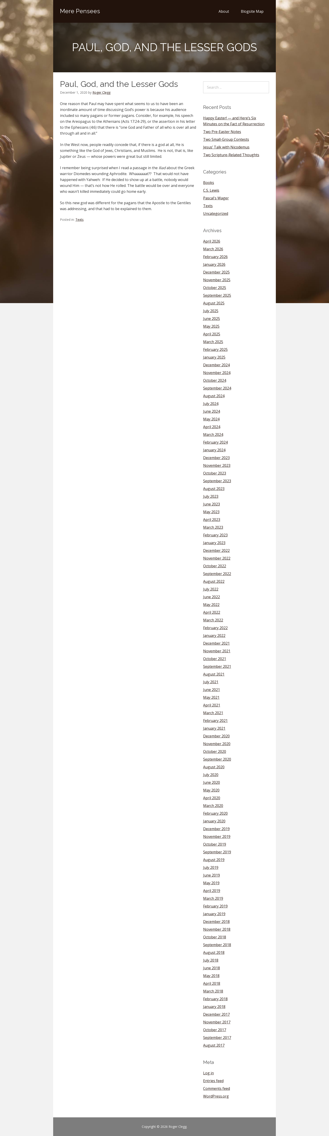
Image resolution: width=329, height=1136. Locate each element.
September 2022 (217, 573)
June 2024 (211, 411)
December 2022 (216, 550)
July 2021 (210, 681)
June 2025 (211, 318)
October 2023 (214, 473)
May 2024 (211, 419)
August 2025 (213, 303)
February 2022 (215, 627)
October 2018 (214, 937)
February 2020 (215, 813)
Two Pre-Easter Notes (222, 131)
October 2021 (214, 658)
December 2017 (216, 1014)
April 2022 (211, 612)
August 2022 (213, 581)
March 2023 (213, 527)
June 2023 (211, 504)
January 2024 (214, 449)
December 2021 (216, 643)
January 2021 (214, 728)
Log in (208, 1073)
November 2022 (216, 558)
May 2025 (211, 326)
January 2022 (214, 635)
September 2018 (217, 944)
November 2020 (216, 743)
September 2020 (217, 759)
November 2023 (216, 465)
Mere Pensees (80, 11)
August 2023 (213, 488)
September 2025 (217, 295)
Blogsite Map (252, 11)
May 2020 (211, 790)
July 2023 (210, 496)
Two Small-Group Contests (226, 139)
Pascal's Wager (216, 198)
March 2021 (213, 712)
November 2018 (216, 929)
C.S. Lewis (211, 190)
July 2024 (210, 403)
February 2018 (215, 998)
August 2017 (213, 1045)
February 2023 (215, 535)
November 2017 (216, 1022)
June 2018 (211, 967)
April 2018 (211, 983)
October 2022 (214, 565)
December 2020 (216, 736)
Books (208, 182)
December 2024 (216, 364)
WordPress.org (216, 1096)
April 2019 (211, 890)
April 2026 (211, 241)
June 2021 (211, 689)
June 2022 (211, 596)
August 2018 (213, 952)
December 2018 (216, 921)
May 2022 (211, 604)
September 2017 (217, 1037)
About (224, 11)
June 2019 (211, 875)
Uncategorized (215, 213)
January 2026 (214, 264)
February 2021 (215, 720)
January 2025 (214, 357)
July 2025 (210, 310)
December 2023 (216, 457)
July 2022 (210, 589)
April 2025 (211, 334)
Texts (79, 219)
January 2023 (214, 542)
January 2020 (214, 821)
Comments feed (216, 1088)
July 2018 (210, 960)
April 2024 (211, 426)
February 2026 (215, 256)
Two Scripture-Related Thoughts (231, 154)
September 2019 (217, 852)
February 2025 (215, 349)
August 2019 (213, 859)
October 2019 (214, 844)
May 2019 (211, 882)
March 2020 (213, 805)
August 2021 (213, 674)
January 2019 (214, 913)
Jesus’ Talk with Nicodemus (226, 147)
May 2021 (211, 697)
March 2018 (213, 991)
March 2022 (213, 620)
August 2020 (213, 766)
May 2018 (211, 975)
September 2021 (217, 666)
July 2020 (210, 774)
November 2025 (216, 279)
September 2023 (217, 480)
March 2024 (213, 434)
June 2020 (211, 782)
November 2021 (216, 650)
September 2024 (217, 388)
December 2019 (216, 828)
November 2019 (216, 836)
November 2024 (216, 372)
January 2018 (214, 1006)
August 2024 (213, 395)
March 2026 (213, 248)
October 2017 (214, 1029)
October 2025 (214, 287)
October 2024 (214, 380)
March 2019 (213, 898)
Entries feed (213, 1080)
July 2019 (210, 867)
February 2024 (215, 442)
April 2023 (211, 519)
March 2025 (213, 341)
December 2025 (216, 272)
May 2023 (211, 511)
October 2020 (214, 751)
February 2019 (215, 906)
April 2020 (211, 797)
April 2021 (211, 705)
